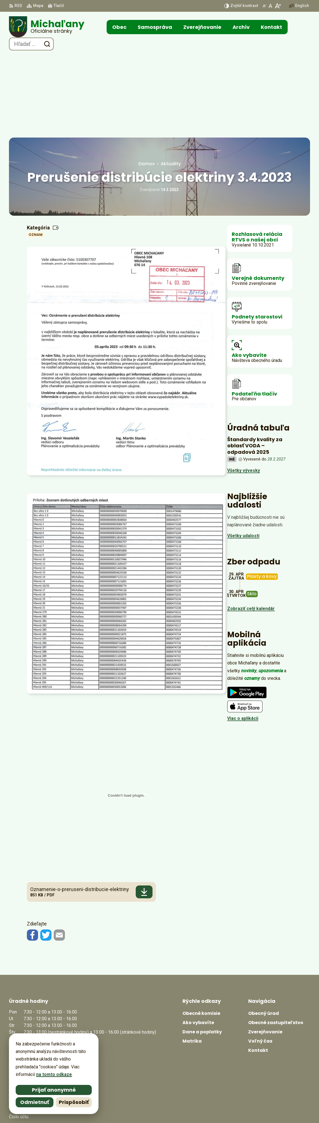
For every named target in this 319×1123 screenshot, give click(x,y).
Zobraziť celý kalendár (251, 526)
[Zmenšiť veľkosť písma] (264, 6)
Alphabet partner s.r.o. (144, 1108)
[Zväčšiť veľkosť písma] (277, 6)
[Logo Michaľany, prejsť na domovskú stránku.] (46, 27)
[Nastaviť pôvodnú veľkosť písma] (270, 6)
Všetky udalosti (243, 453)
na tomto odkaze (54, 1074)
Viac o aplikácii (242, 635)
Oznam (36, 152)
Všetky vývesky (243, 387)
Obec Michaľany (222, 1108)
